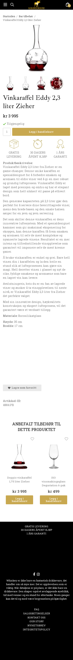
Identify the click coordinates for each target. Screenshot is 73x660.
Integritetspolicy (36, 629)
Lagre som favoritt (22, 387)
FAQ (36, 609)
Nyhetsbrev (36, 625)
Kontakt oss (36, 617)
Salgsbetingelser (36, 613)
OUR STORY (36, 621)
